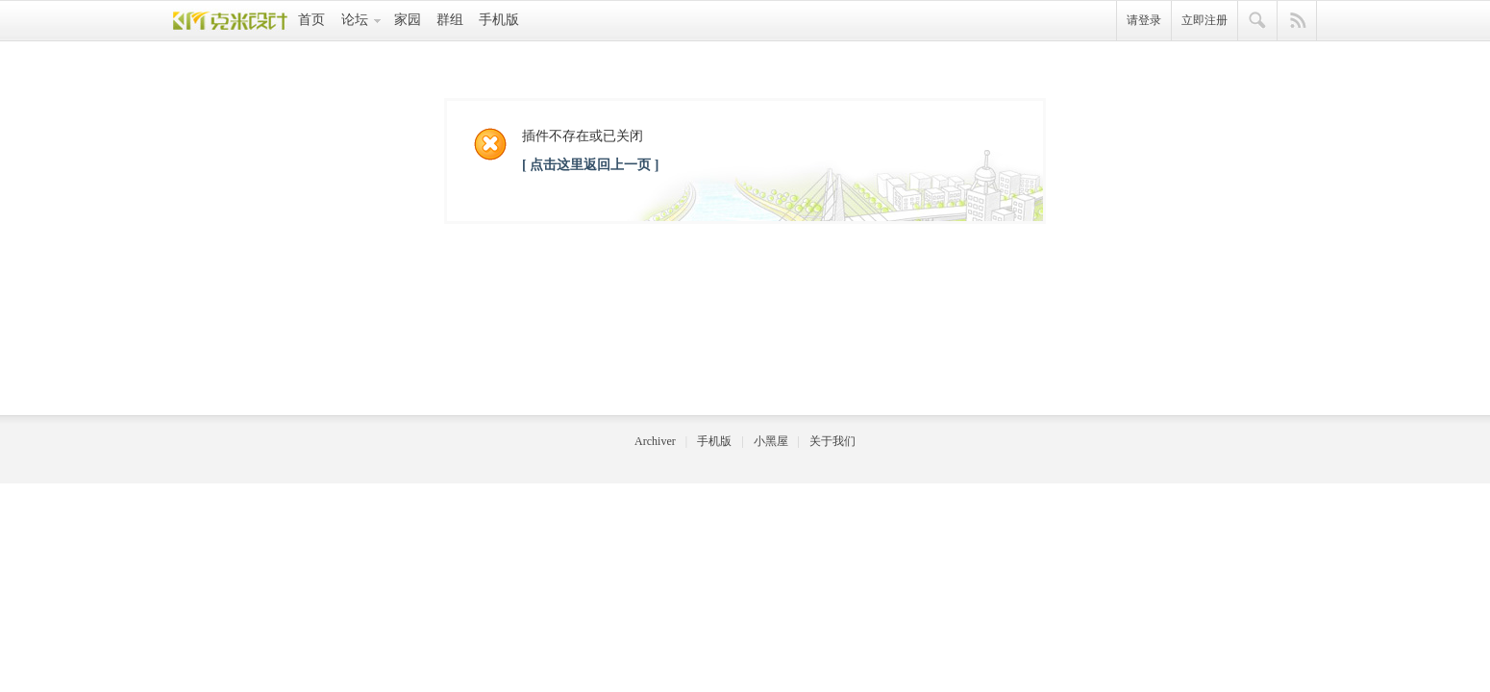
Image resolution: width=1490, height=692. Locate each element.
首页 (311, 19)
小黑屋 (771, 441)
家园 (407, 19)
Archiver (655, 441)
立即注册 (1204, 20)
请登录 (1144, 20)
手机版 (499, 19)
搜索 (1258, 21)
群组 (449, 19)
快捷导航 (1297, 21)
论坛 (354, 19)
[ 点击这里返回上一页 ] (590, 165)
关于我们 (832, 441)
